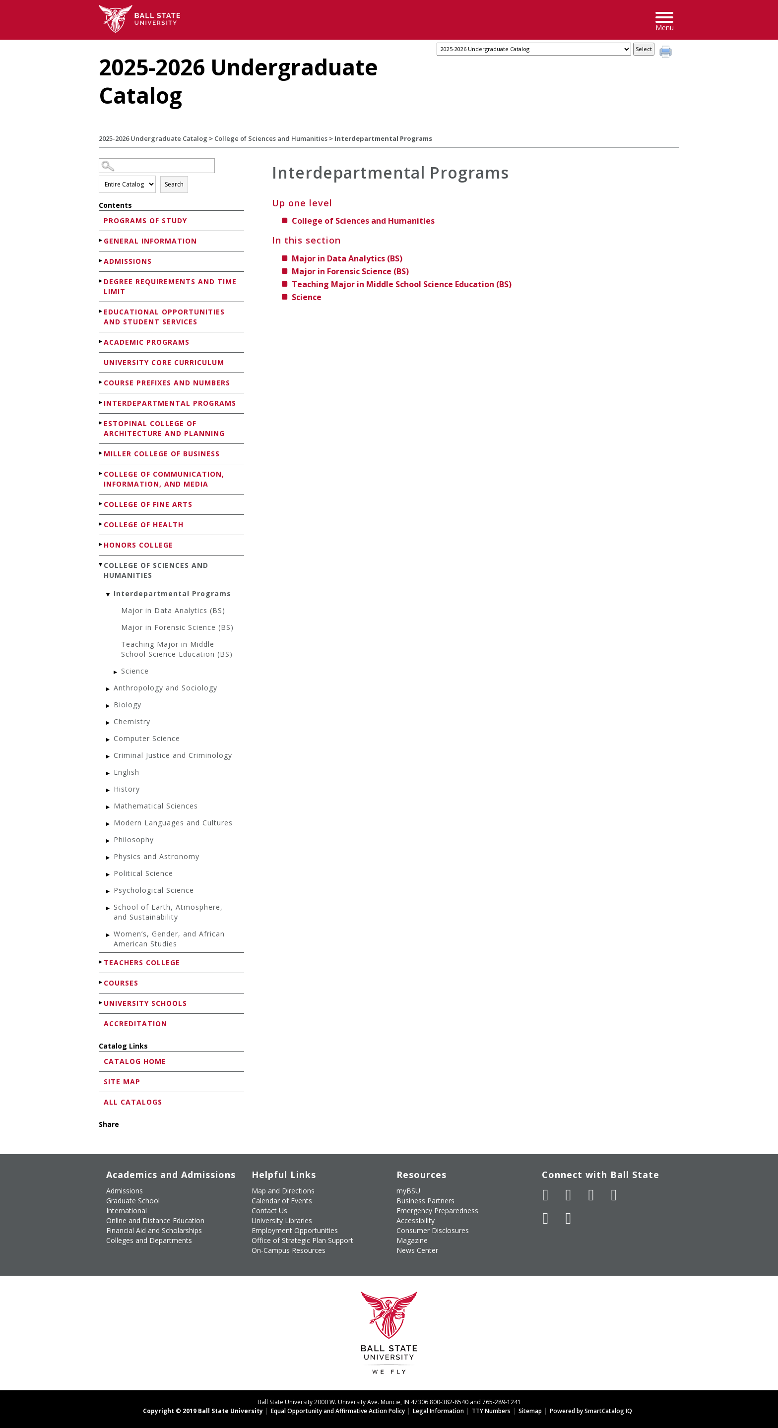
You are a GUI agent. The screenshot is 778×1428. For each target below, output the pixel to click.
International (126, 1210)
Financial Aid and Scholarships (154, 1230)
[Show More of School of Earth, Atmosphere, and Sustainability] (108, 908)
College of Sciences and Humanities (270, 138)
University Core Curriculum (164, 362)
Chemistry (132, 721)
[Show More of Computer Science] (108, 740)
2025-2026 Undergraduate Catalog (153, 138)
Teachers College (142, 962)
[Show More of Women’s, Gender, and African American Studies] (108, 935)
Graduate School (133, 1200)
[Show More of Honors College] (101, 544)
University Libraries (282, 1220)
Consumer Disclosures (432, 1230)
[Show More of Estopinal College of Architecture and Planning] (101, 423)
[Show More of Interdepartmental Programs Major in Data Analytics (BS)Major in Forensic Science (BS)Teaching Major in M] (108, 595)
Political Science (143, 873)
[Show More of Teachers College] (101, 962)
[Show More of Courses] (101, 982)
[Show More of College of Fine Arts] (101, 503)
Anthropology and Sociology (165, 687)
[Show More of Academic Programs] (101, 341)
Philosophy (134, 839)
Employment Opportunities (295, 1230)
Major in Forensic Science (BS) (177, 627)
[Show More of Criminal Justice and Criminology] (108, 756)
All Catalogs (133, 1102)
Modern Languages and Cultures (173, 822)
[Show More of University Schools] (101, 1002)
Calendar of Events (282, 1200)
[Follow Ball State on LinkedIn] (546, 1218)
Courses (121, 983)
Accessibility (415, 1220)
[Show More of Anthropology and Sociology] (108, 689)
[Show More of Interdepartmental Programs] (101, 402)
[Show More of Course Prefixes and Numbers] (101, 382)
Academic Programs (147, 342)
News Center (417, 1250)
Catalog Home (135, 1061)
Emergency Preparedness (437, 1210)
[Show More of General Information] (101, 240)
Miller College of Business (162, 453)
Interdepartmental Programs (170, 403)
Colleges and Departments (149, 1240)
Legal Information (438, 1411)
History (127, 789)
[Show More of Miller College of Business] (101, 453)
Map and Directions (283, 1190)
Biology (127, 704)
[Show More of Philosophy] (108, 841)
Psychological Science (154, 890)
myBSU (408, 1190)
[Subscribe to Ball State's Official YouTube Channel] (591, 1195)
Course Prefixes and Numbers (167, 382)
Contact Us (269, 1210)
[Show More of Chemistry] (108, 723)
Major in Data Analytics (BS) (173, 610)
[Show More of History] (108, 790)
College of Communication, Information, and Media (164, 479)
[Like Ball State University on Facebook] (546, 1195)
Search (174, 184)
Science (135, 671)
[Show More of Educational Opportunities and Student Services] (101, 311)
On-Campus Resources (288, 1250)
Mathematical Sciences (156, 805)
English (126, 772)
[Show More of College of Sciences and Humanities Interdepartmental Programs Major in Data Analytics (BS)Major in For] (101, 564)
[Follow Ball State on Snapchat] (569, 1218)
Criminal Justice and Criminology (173, 755)
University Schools (145, 1003)
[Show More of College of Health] (101, 524)
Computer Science (147, 738)
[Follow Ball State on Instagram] (614, 1195)
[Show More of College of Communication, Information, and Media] (101, 473)
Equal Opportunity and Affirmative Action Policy (338, 1411)
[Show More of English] (108, 773)
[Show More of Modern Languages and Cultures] (108, 824)
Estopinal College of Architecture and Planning (164, 428)
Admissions (128, 261)
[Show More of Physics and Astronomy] (108, 858)
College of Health (144, 524)
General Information (150, 241)
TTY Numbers (491, 1411)
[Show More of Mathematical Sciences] (108, 807)
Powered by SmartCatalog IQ (591, 1411)
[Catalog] (534, 49)
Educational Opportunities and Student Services (164, 316)
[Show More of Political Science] (108, 874)
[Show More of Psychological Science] (108, 891)
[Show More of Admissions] (101, 260)
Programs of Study (145, 220)
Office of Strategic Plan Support (302, 1240)
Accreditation (135, 1023)
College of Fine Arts (148, 504)
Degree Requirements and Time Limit (170, 286)
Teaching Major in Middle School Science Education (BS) (177, 649)
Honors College (138, 545)
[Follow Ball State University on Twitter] (569, 1195)
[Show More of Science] (116, 672)
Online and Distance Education (155, 1220)
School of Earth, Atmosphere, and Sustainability (168, 912)
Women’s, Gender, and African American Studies (169, 938)
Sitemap (530, 1411)
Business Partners (425, 1200)
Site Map (122, 1081)
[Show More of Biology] (108, 706)
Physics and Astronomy (156, 856)
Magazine (412, 1240)
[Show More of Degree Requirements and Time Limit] (101, 281)
